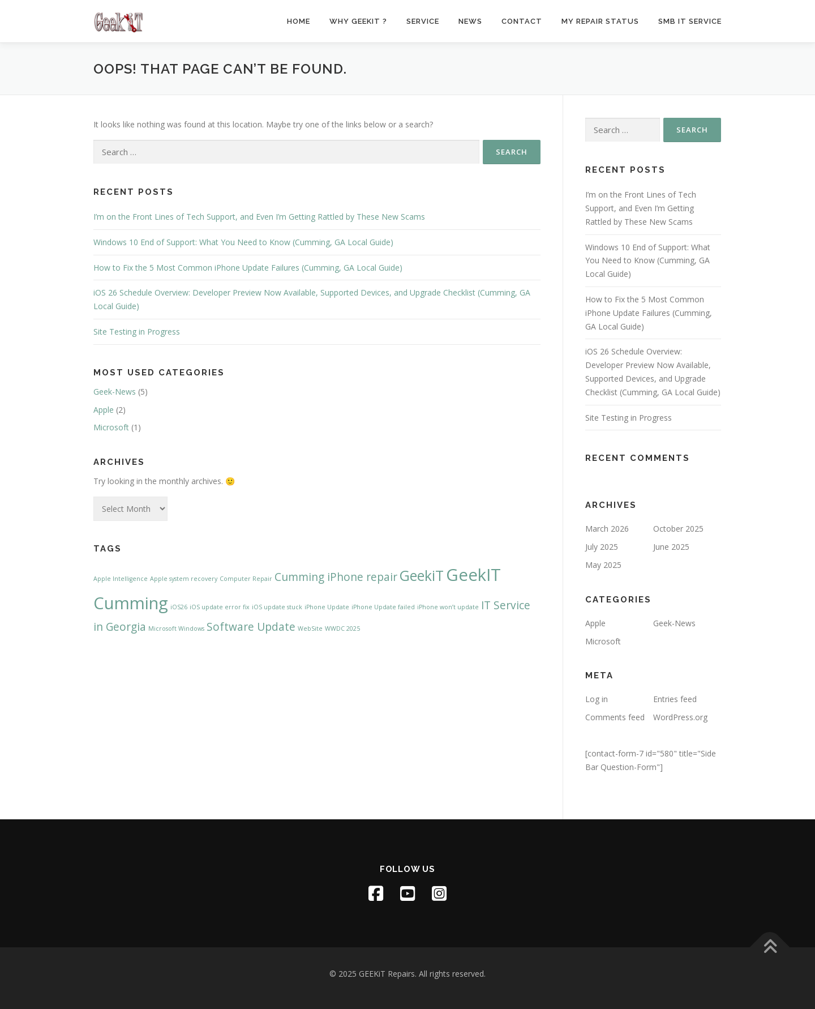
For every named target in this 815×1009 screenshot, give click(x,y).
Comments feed (615, 717)
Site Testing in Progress (136, 331)
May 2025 (603, 564)
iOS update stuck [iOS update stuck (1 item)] (277, 607)
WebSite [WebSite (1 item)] (310, 628)
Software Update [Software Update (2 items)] (251, 626)
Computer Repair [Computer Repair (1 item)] (246, 579)
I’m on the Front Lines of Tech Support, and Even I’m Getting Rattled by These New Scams (259, 216)
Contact (521, 21)
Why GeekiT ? (358, 21)
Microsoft (111, 427)
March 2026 (607, 528)
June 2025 (671, 546)
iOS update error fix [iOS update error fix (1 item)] (220, 607)
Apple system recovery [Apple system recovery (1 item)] (183, 579)
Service (422, 21)
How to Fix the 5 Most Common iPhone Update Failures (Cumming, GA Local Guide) (247, 267)
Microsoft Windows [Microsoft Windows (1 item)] (176, 628)
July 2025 (601, 546)
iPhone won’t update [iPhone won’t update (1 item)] (448, 607)
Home (298, 21)
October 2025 (678, 528)
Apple (103, 409)
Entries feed (675, 699)
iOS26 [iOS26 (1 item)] (178, 607)
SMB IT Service (690, 21)
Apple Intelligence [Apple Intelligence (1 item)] (120, 579)
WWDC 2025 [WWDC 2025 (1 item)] (342, 628)
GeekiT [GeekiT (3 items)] (422, 575)
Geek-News (114, 391)
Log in (596, 699)
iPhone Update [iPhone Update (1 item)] (326, 607)
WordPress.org (680, 717)
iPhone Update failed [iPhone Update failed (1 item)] (383, 607)
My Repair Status (600, 21)
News (470, 21)
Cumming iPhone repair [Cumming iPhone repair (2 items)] (335, 577)
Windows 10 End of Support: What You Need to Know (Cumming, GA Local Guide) (243, 242)
